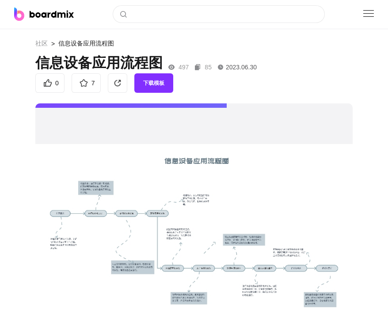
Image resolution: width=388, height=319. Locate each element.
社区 (41, 43)
